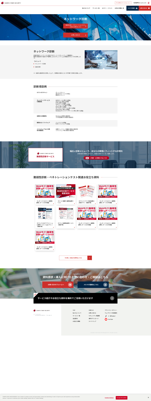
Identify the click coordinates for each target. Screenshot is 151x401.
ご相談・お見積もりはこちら (96, 158)
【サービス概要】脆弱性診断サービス (65, 201)
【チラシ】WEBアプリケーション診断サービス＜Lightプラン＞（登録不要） (44, 225)
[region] (75, 397)
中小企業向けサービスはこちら (123, 2)
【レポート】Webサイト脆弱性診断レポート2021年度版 (107, 224)
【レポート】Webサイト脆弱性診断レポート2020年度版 (44, 247)
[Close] (148, 397)
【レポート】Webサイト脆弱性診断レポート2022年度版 (86, 224)
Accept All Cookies (121, 397)
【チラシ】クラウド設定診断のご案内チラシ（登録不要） (86, 201)
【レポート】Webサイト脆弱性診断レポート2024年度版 (44, 201)
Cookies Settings (109, 397)
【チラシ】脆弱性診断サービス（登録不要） (65, 224)
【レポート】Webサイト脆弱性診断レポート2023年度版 (107, 201)
